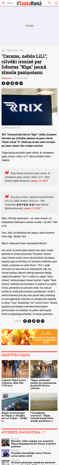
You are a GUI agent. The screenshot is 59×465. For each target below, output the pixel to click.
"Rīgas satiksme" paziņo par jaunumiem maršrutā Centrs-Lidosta (43, 384)
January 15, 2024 (38, 180)
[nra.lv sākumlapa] (10, 3)
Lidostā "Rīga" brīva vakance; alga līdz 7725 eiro (14, 383)
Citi (21, 50)
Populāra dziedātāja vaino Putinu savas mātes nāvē (31, 454)
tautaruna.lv (7, 78)
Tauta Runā (12, 50)
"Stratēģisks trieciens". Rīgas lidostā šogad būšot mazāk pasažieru (41, 416)
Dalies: (18, 321)
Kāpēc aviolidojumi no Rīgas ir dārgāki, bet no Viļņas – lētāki (14, 415)
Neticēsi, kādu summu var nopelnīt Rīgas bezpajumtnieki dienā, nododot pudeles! (33, 444)
